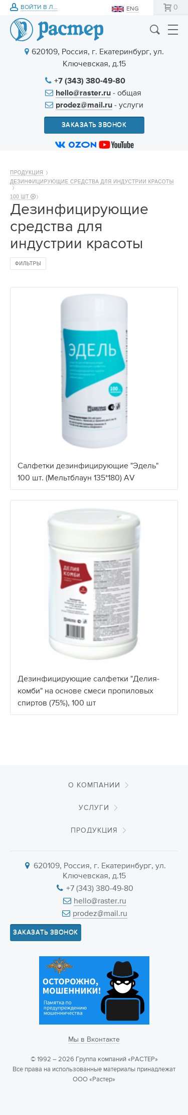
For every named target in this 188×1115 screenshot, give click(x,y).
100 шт (22, 196)
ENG (132, 9)
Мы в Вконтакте (94, 1039)
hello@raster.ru (83, 93)
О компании (94, 785)
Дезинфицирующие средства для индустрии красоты (92, 181)
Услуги (94, 808)
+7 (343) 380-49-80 (89, 81)
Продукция (27, 172)
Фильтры (28, 263)
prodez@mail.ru (84, 106)
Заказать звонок (94, 125)
